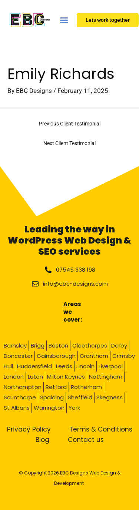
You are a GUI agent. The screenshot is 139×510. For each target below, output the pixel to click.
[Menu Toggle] (63, 19)
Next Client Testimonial (69, 143)
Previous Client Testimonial (69, 124)
